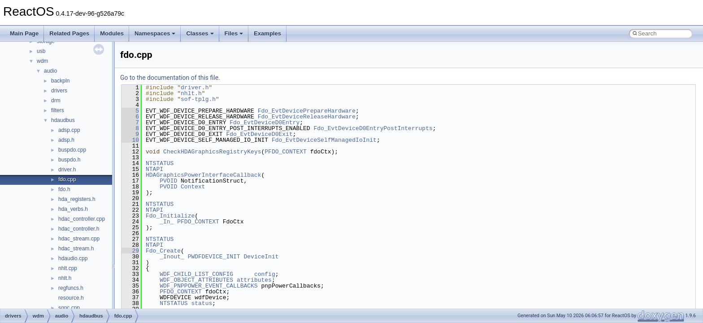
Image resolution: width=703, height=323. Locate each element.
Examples (267, 33)
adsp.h (66, 140)
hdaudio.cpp (72, 258)
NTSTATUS (160, 163)
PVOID (168, 181)
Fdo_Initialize (170, 216)
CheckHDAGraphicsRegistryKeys (212, 152)
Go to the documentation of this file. (170, 77)
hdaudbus (63, 120)
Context (193, 187)
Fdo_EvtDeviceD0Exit (259, 134)
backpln (60, 81)
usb (41, 51)
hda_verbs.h (73, 209)
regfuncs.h (70, 288)
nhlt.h (64, 278)
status (201, 303)
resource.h (71, 298)
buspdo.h (69, 160)
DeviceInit (260, 257)
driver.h (67, 169)
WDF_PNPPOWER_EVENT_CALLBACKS (208, 286)
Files (234, 33)
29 (130, 251)
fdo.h (64, 189)
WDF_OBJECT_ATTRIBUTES (196, 280)
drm (56, 100)
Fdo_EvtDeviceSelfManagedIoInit (324, 140)
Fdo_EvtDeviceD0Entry (264, 122)
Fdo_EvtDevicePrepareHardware (307, 111)
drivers (59, 90)
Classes (199, 33)
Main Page (24, 33)
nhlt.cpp (67, 268)
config (264, 274)
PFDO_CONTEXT (286, 152)
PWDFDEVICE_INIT (214, 257)
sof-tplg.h (198, 99)
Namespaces (155, 33)
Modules (112, 33)
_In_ (167, 222)
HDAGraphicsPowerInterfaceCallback (203, 175)
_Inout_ (172, 257)
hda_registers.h (76, 199)
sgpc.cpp (69, 308)
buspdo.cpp (72, 150)
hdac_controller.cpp (81, 219)
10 (130, 140)
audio (50, 71)
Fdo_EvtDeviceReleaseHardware (307, 117)
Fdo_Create (163, 251)
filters (57, 110)
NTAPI (154, 169)
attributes (254, 280)
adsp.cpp (69, 130)
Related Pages (69, 33)
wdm (42, 61)
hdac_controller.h (78, 229)
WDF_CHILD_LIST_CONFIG (196, 274)
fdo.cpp (67, 179)
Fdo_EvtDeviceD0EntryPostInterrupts (372, 128)
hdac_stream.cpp (79, 239)
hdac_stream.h (76, 248)
